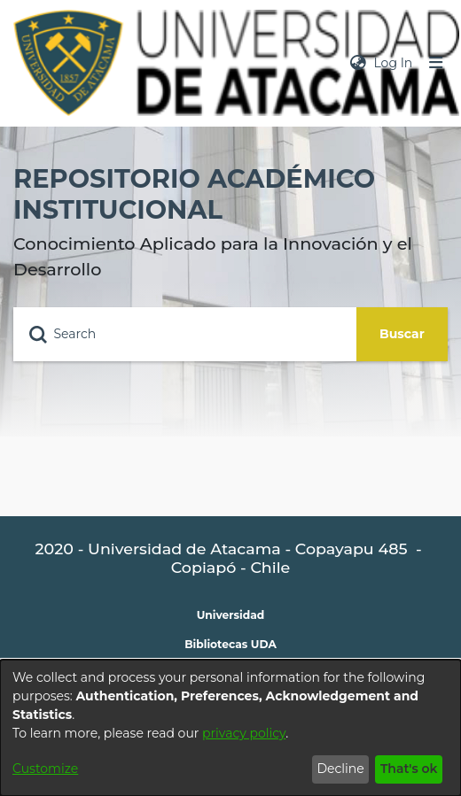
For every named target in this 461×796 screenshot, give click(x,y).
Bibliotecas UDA (230, 644)
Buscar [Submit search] (402, 334)
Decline (339, 769)
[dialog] (230, 728)
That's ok (409, 769)
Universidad (231, 615)
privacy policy (243, 733)
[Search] (184, 334)
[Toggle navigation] (436, 63)
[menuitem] (358, 63)
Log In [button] (393, 63)
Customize (45, 769)
